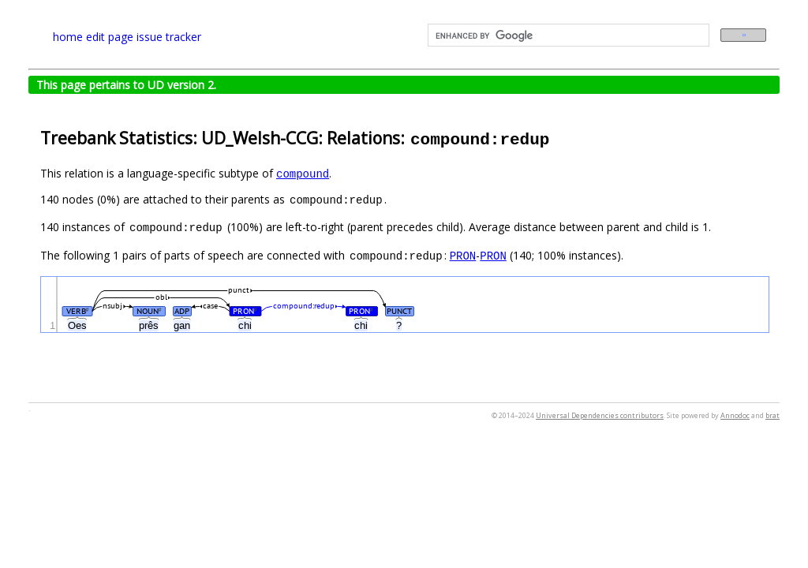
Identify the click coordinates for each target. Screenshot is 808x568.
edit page (109, 36)
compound (302, 173)
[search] (567, 35)
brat (772, 415)
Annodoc (735, 415)
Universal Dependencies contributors (600, 415)
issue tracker (169, 36)
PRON (463, 255)
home (68, 36)
